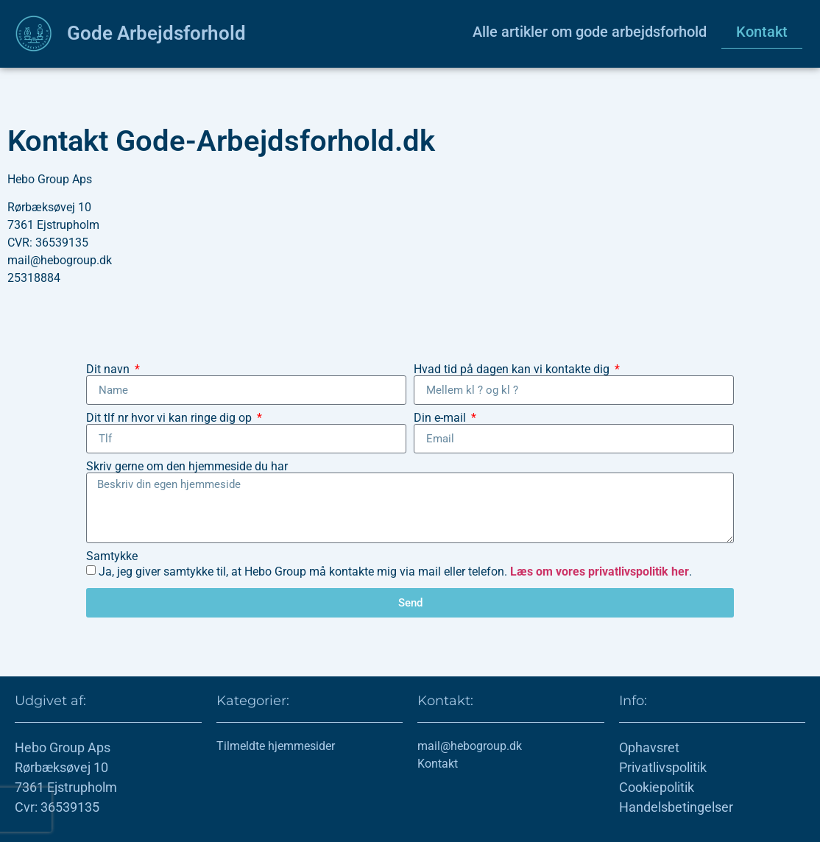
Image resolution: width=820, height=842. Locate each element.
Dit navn (109, 369)
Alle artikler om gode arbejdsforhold (590, 31)
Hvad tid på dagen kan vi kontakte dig (513, 369)
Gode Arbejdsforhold (156, 33)
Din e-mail (441, 418)
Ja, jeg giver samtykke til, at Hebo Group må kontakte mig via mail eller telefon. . (395, 572)
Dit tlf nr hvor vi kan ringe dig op (170, 418)
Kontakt (762, 31)
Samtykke (112, 556)
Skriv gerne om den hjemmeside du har (187, 467)
